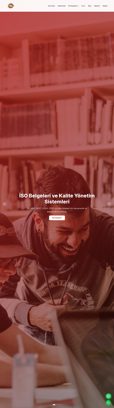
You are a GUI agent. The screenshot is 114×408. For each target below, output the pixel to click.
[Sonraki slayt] (109, 204)
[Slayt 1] (54, 404)
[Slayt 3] (58, 404)
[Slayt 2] (56, 404)
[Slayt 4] (60, 404)
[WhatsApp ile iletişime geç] (108, 396)
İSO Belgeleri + (73, 6)
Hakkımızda (62, 6)
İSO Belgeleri (57, 218)
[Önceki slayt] (4, 204)
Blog (89, 6)
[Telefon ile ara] (108, 402)
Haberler (97, 6)
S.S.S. (83, 6)
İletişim (105, 6)
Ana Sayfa (51, 6)
